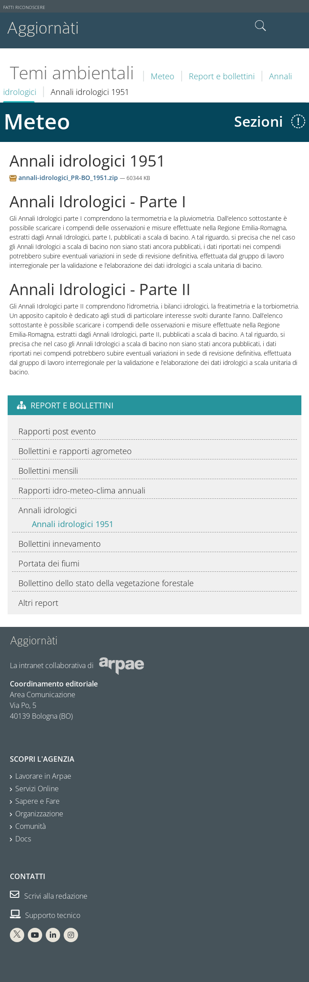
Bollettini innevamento (59, 543)
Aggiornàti (43, 28)
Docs (23, 839)
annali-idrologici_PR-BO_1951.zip (64, 177)
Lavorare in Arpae (43, 776)
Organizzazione (39, 814)
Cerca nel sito (260, 26)
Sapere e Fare (37, 801)
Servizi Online (37, 788)
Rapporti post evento (57, 431)
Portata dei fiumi (48, 563)
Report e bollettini (222, 76)
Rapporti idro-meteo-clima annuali (81, 490)
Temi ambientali (72, 72)
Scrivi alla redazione (48, 896)
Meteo (162, 76)
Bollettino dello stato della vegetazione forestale (106, 583)
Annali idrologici (47, 510)
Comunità (30, 826)
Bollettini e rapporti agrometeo (75, 451)
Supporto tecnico (45, 915)
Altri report (38, 602)
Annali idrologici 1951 (72, 524)
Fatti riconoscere (24, 7)
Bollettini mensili (48, 470)
